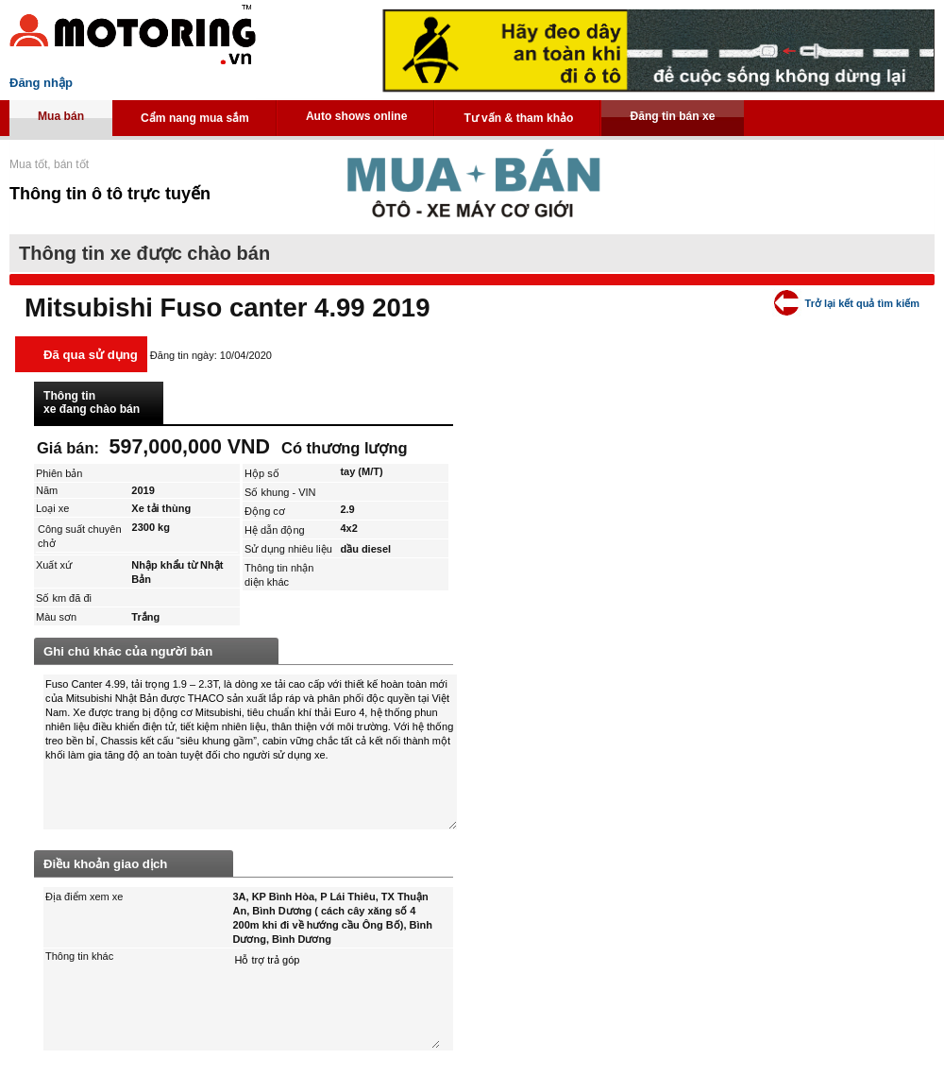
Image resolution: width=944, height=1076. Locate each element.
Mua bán (61, 116)
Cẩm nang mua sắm (195, 118)
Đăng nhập (41, 83)
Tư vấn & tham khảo (518, 118)
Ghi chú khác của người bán (127, 651)
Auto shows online (357, 116)
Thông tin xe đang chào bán (91, 402)
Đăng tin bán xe (672, 116)
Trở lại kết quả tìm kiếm (862, 303)
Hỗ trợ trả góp (336, 999)
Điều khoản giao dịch (105, 864)
